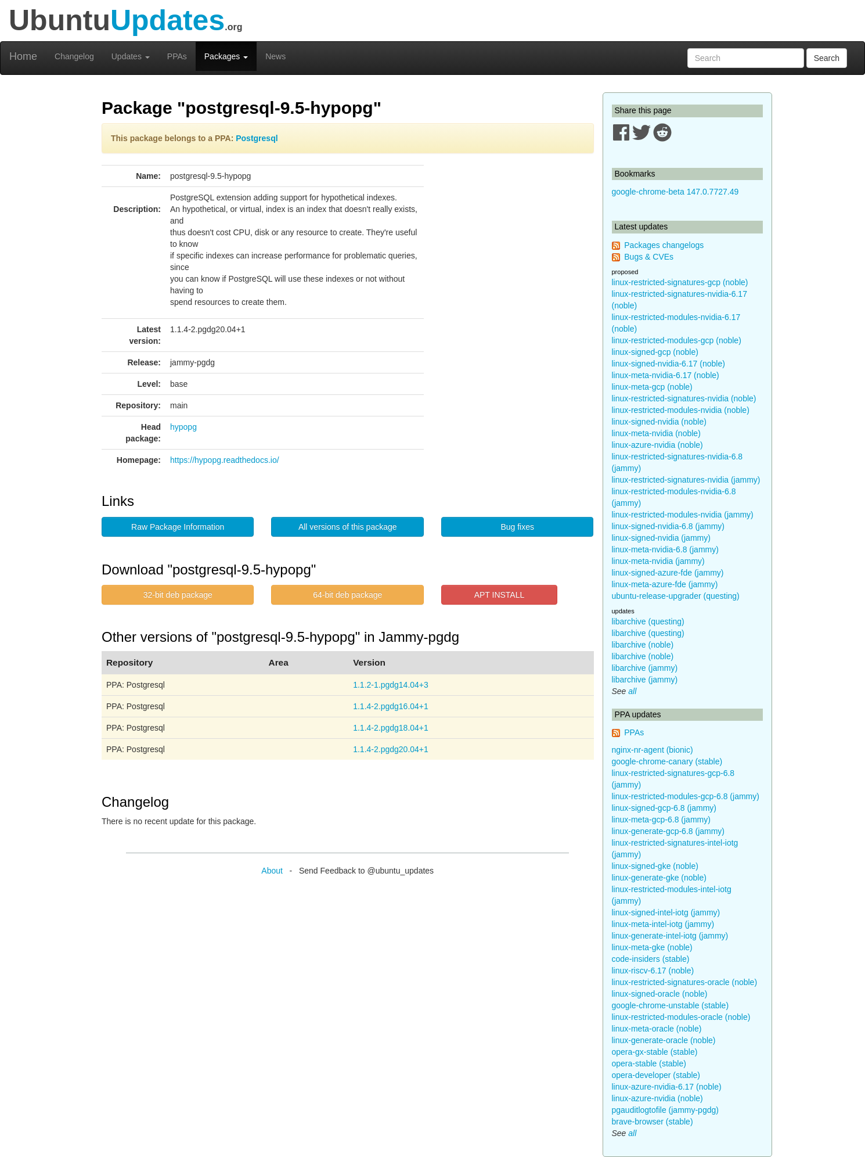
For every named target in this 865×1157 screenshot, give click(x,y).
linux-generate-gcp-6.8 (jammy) (668, 831)
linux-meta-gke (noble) (652, 947)
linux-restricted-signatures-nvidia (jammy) (686, 479)
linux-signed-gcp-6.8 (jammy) (664, 808)
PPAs (177, 56)
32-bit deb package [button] (177, 594)
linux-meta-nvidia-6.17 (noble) (665, 375)
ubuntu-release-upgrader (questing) (676, 596)
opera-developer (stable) (656, 1075)
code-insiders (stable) (651, 959)
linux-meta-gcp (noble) (652, 386)
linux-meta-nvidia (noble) (656, 433)
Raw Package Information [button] (177, 526)
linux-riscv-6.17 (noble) (653, 970)
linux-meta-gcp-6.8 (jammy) (661, 819)
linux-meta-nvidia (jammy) (658, 561)
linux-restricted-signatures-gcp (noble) (680, 282)
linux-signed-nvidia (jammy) (661, 537)
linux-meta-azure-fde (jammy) (665, 584)
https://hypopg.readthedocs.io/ (224, 460)
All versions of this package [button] (347, 526)
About (272, 870)
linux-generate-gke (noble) (659, 877)
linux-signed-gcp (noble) (655, 352)
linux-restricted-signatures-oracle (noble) (685, 982)
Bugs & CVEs (648, 256)
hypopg (183, 427)
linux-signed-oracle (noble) (660, 993)
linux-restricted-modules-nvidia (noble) (680, 410)
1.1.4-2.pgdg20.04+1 (390, 749)
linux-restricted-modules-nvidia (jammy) (683, 514)
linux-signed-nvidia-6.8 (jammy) (668, 526)
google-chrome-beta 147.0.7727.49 (675, 191)
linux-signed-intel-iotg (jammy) (666, 912)
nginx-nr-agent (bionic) (652, 749)
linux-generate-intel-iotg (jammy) (670, 935)
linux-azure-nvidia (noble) (657, 445)
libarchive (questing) (648, 621)
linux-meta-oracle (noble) (657, 1028)
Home (23, 56)
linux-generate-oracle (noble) (664, 1040)
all (632, 691)
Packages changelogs (664, 245)
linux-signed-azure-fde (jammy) (668, 572)
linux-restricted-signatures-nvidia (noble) (684, 398)
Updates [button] (130, 56)
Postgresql (256, 138)
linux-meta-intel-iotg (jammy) (663, 924)
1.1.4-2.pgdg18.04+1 (390, 727)
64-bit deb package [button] (347, 594)
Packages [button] (226, 56)
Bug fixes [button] (517, 526)
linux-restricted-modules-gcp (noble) (676, 340)
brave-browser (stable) (652, 1121)
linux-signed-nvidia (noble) (659, 421)
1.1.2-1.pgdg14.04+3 (390, 684)
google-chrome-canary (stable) (667, 761)
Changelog (74, 56)
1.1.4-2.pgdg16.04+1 (390, 706)
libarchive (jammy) (645, 668)
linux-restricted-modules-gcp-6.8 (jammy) (685, 796)
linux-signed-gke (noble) (655, 866)
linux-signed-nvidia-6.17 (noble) (668, 363)
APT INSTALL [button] (499, 594)
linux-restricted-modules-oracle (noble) (681, 1017)
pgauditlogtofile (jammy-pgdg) (665, 1110)
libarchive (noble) (643, 644)
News (275, 56)
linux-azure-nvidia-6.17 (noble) (667, 1086)
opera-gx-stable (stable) (655, 1052)
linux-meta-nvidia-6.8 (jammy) (665, 549)
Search (826, 58)
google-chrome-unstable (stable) (670, 1005)
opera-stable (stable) (649, 1063)
